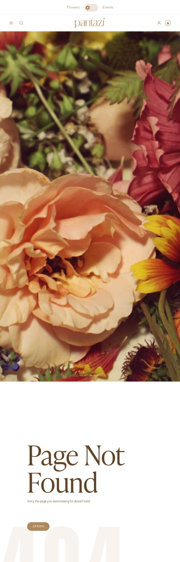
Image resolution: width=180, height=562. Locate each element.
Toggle (91, 8)
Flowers (73, 7)
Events (108, 7)
